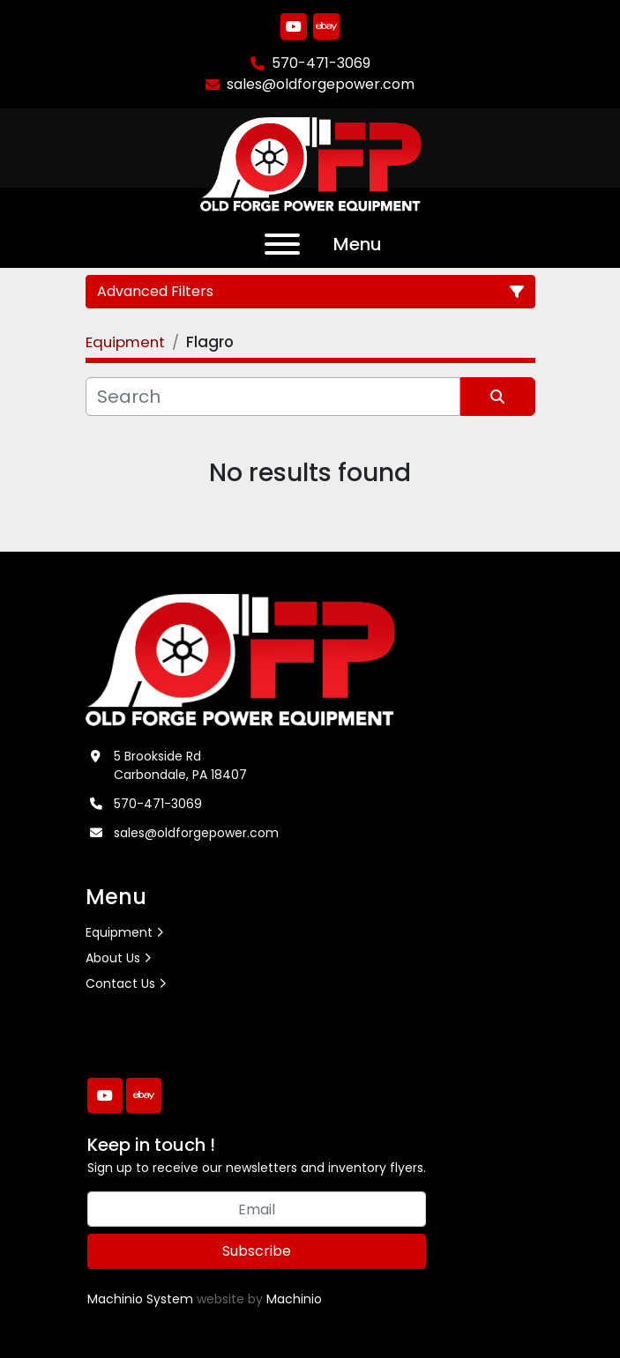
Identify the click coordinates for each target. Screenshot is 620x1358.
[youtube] (293, 26)
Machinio (294, 1299)
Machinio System (140, 1299)
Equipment (119, 932)
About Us (113, 958)
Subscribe (256, 1251)
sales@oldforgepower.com (321, 84)
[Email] (256, 1209)
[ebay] (326, 26)
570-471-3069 (321, 63)
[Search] (273, 396)
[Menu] (282, 244)
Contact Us (120, 983)
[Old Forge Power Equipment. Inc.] (240, 658)
